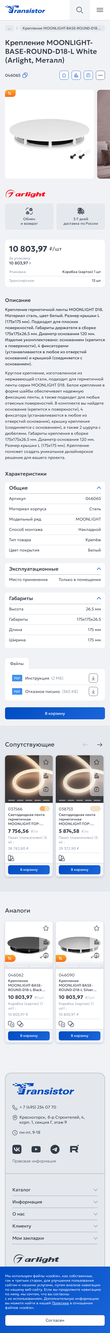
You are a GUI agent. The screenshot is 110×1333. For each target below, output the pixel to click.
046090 (67, 974)
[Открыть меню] (100, 10)
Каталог (21, 1190)
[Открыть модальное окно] (100, 75)
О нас (18, 1214)
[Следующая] (99, 744)
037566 (15, 808)
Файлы (17, 663)
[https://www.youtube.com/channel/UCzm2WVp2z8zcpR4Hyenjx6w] (36, 1149)
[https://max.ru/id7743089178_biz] (93, 1149)
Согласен (55, 1320)
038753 (66, 808)
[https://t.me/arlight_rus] (55, 1149)
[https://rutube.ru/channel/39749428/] (74, 1149)
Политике (60, 1303)
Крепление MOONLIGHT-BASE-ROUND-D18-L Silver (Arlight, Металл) (76, 985)
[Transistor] (25, 8)
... (9, 28)
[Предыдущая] (85, 744)
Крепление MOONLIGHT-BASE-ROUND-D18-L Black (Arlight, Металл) (25, 985)
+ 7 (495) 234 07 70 (37, 1107)
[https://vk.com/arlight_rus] (16, 1149)
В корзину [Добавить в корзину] (55, 713)
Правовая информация (34, 1160)
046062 (15, 974)
